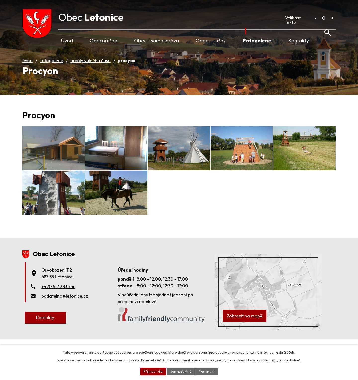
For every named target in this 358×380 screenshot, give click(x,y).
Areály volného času (90, 66)
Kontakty (298, 40)
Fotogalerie (257, 40)
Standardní (323, 18)
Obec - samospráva (156, 40)
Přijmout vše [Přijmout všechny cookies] (152, 371)
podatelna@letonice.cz (64, 312)
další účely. (287, 352)
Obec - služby (211, 40)
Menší (315, 18)
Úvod (67, 40)
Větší (332, 18)
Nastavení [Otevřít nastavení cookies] (207, 371)
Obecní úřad (103, 40)
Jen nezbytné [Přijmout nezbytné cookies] (180, 371)
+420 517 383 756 (58, 303)
